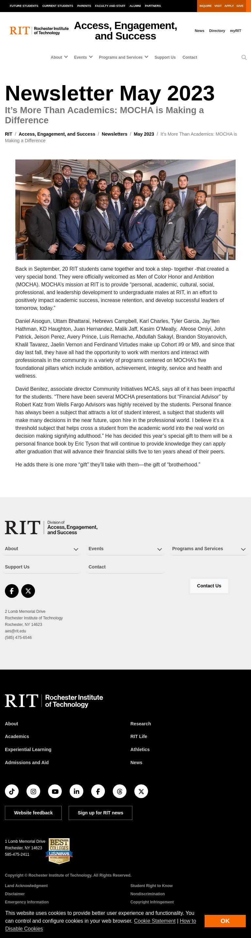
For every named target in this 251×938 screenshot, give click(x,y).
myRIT (235, 31)
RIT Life (138, 736)
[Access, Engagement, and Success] (51, 527)
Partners (153, 6)
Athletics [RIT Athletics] (140, 749)
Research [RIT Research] (140, 723)
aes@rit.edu (15, 631)
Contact (189, 57)
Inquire (206, 6)
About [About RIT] (11, 723)
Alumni (135, 6)
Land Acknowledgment (26, 886)
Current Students (58, 6)
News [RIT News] (136, 762)
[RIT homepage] (39, 30)
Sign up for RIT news (100, 812)
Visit (218, 6)
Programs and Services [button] (120, 57)
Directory (217, 31)
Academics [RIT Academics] (17, 736)
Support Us (165, 57)
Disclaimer (15, 894)
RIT (8, 134)
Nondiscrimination (147, 894)
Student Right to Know (151, 886)
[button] (244, 57)
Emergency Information (27, 902)
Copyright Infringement (152, 902)
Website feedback (33, 812)
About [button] (56, 57)
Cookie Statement (155, 921)
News (199, 31)
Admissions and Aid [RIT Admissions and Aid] (27, 762)
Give (240, 6)
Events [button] (80, 57)
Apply (229, 6)
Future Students (24, 6)
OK (225, 920)
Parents (84, 6)
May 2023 (144, 134)
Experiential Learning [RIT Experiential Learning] (28, 749)
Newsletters (114, 134)
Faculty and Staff (110, 6)
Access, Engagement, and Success (125, 31)
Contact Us (209, 585)
